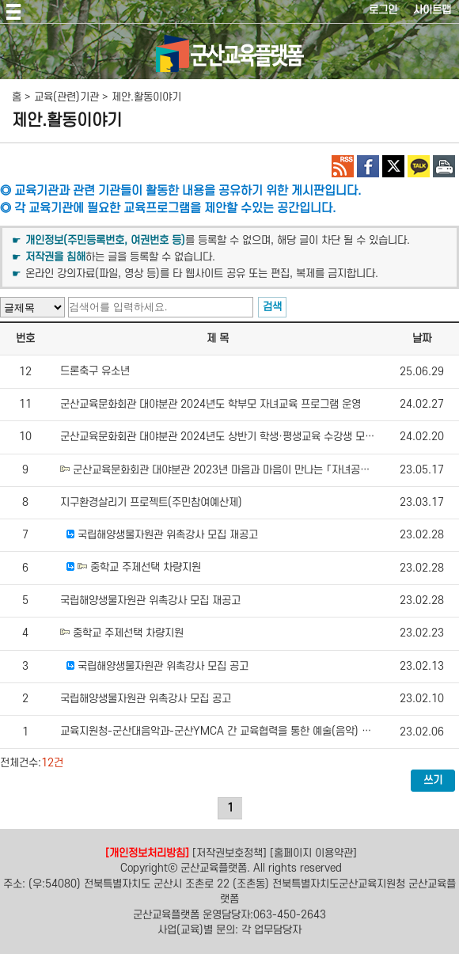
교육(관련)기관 (66, 97)
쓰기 (432, 780)
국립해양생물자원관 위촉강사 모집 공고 (163, 666)
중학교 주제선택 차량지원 (145, 568)
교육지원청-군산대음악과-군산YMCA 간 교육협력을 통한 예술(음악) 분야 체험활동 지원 (252, 732)
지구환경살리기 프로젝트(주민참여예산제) (151, 502)
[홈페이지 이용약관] (313, 853)
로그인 (383, 10)
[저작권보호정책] (229, 853)
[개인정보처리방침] (147, 853)
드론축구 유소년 (95, 372)
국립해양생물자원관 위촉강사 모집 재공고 (168, 535)
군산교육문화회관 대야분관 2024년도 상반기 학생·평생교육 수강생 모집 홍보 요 (234, 437)
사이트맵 (432, 10)
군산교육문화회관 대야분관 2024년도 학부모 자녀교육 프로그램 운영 (210, 404)
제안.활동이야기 (146, 97)
